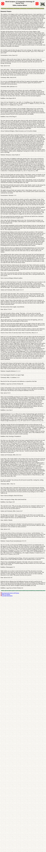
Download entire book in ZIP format (10, 593)
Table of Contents (6, 594)
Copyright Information (7, 595)
